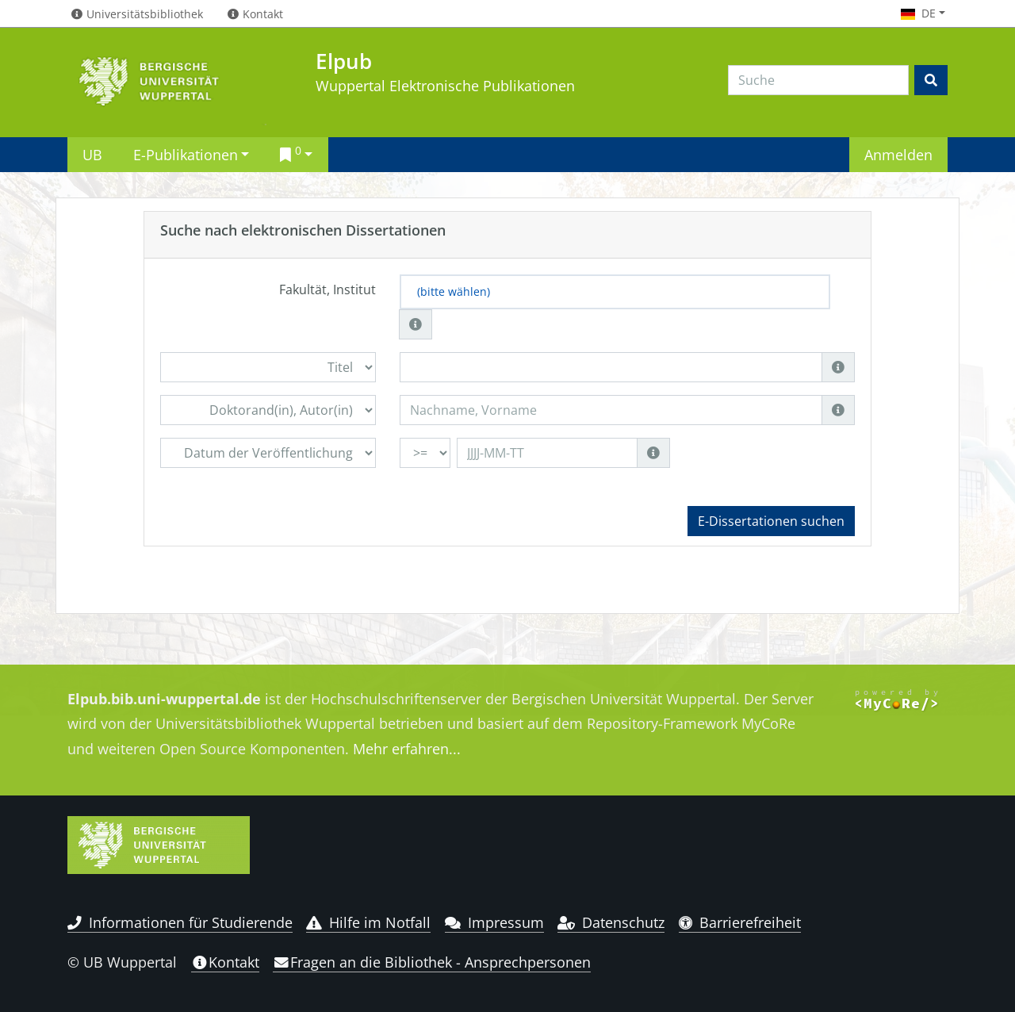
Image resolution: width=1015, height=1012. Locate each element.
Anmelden (898, 154)
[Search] (818, 80)
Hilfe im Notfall (368, 922)
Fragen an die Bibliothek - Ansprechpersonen (432, 962)
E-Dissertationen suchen (771, 521)
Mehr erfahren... (407, 748)
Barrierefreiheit (740, 922)
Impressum (494, 922)
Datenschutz (611, 922)
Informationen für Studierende (180, 922)
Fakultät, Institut (327, 289)
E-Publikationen (185, 154)
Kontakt (225, 962)
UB (92, 154)
